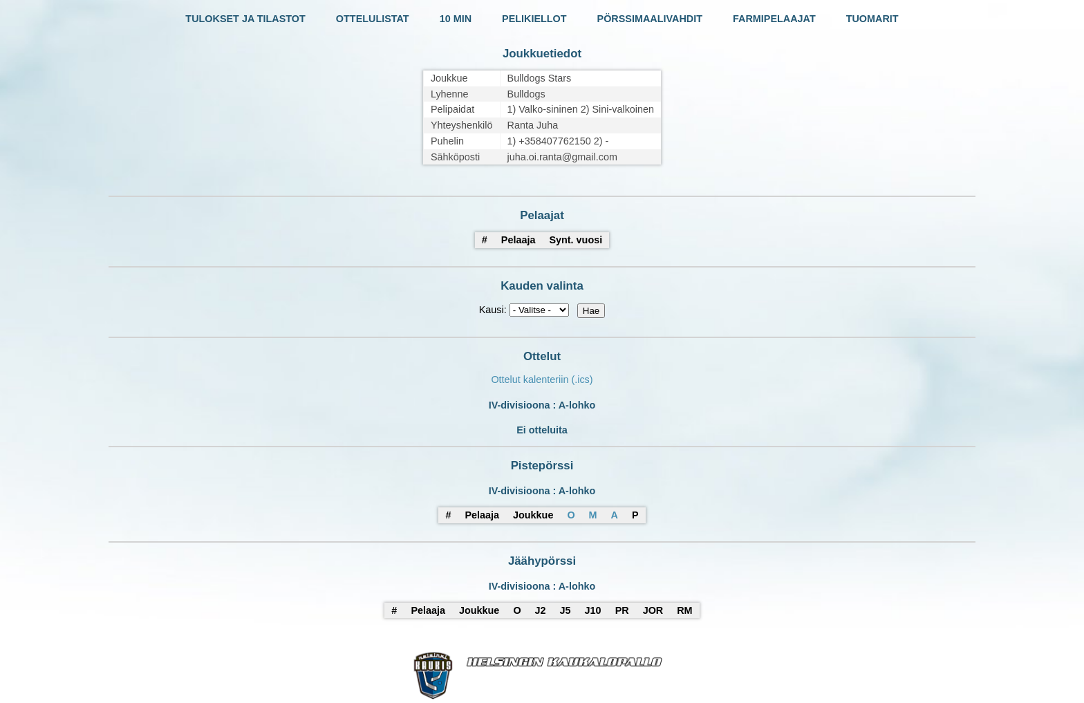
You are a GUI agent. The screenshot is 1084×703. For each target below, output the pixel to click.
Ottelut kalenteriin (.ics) (541, 379)
